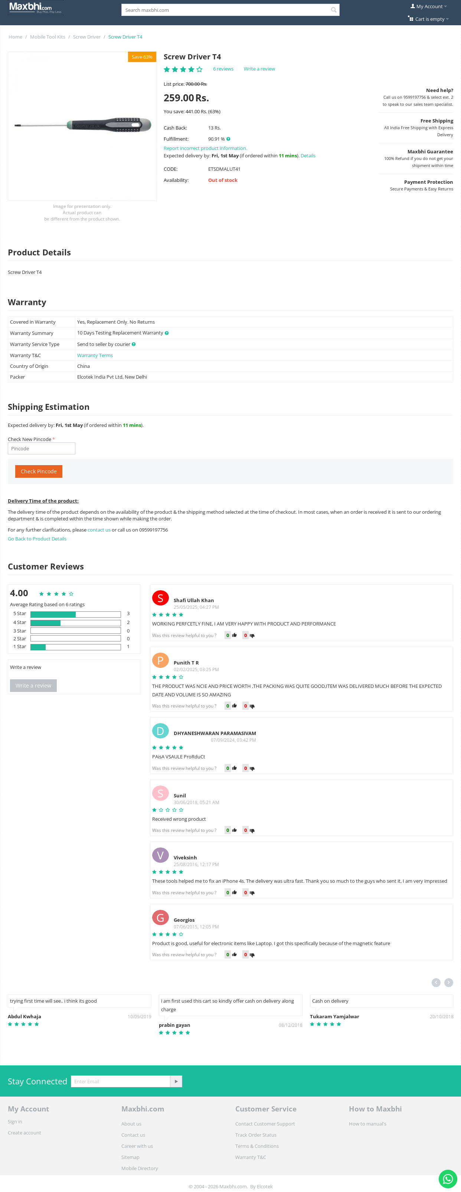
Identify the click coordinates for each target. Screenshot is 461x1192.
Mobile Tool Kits (47, 36)
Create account (24, 1132)
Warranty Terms (95, 355)
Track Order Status (256, 1134)
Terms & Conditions (257, 1146)
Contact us (133, 1134)
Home (15, 36)
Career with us (137, 1146)
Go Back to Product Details (37, 538)
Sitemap (130, 1157)
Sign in (15, 1121)
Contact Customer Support (265, 1123)
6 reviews (223, 68)
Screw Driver (87, 36)
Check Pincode (39, 471)
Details (308, 155)
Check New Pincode (29, 439)
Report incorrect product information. (205, 148)
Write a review (259, 68)
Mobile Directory (139, 1168)
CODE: (170, 169)
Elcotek (265, 1186)
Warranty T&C (250, 1157)
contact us (100, 529)
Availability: (176, 180)
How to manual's (367, 1123)
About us (131, 1123)
